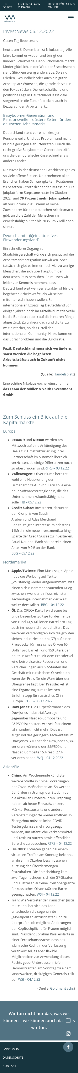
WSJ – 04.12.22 (48, 894)
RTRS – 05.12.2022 (38, 701)
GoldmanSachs (62, 988)
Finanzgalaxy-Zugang (29, 5)
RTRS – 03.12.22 (57, 468)
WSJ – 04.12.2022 (50, 757)
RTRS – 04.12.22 (60, 843)
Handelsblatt (64, 374)
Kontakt (9, 1066)
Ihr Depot (7, 5)
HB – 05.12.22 (30, 502)
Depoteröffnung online (61, 5)
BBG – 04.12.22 (52, 604)
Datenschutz (13, 1057)
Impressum (11, 1049)
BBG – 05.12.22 (22, 553)
